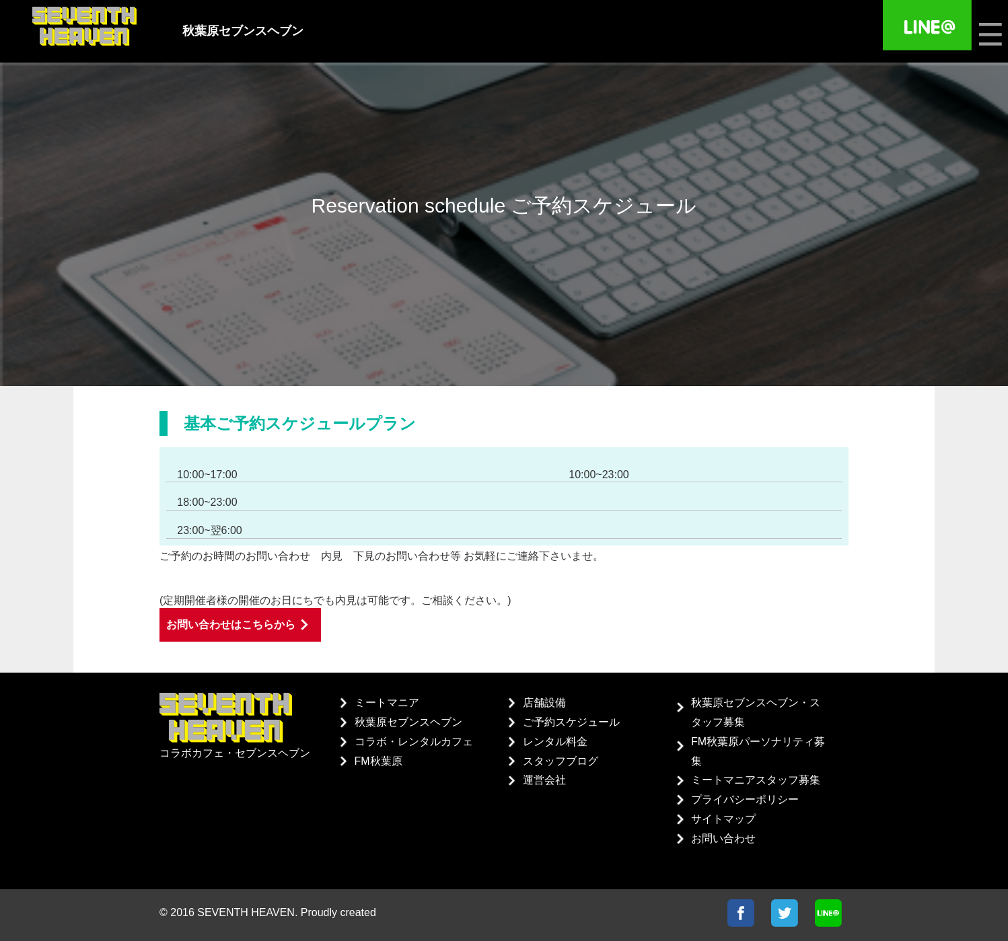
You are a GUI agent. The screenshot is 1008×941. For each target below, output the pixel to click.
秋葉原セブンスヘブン (408, 722)
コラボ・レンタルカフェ (414, 741)
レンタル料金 (555, 741)
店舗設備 (544, 702)
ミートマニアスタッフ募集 (755, 780)
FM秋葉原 (378, 761)
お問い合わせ (723, 838)
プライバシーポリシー (745, 799)
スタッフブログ (560, 761)
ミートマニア (387, 702)
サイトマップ (723, 819)
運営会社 (544, 780)
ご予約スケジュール (571, 722)
